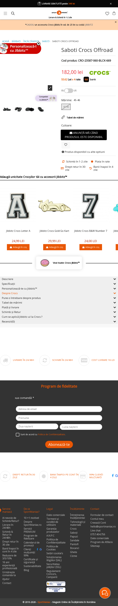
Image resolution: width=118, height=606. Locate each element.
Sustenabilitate (32, 566)
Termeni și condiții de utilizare (52, 522)
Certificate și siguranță (31, 561)
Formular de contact (101, 515)
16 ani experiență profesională (9, 565)
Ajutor (6, 579)
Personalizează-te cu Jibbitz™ (59, 288)
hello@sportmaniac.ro (103, 526)
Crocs (73, 528)
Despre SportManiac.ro (32, 523)
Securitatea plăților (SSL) (53, 566)
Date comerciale (55, 515)
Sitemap (95, 546)
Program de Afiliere (101, 542)
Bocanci (74, 548)
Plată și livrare (59, 307)
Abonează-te (59, 444)
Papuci (74, 536)
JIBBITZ (89, 24)
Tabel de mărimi (59, 302)
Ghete (73, 552)
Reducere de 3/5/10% (9, 557)
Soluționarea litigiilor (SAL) (54, 559)
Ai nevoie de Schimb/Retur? (10, 520)
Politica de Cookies (52, 548)
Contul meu (97, 519)
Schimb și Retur (59, 312)
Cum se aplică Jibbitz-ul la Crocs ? (59, 316)
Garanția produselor (52, 530)
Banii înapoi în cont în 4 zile (10, 550)
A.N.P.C (50, 535)
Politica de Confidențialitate (51, 434)
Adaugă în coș (18, 247)
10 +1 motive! (31, 518)
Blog (26, 570)
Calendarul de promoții (31, 544)
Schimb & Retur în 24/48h (7, 534)
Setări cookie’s (54, 553)
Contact (6, 583)
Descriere (59, 279)
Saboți (73, 532)
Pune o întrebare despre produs (59, 298)
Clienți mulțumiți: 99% (29, 552)
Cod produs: (69, 60)
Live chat (95, 530)
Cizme (73, 556)
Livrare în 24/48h (7, 526)
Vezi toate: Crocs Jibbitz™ (66, 262)
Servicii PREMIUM (29, 530)
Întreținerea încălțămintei (77, 517)
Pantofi (74, 544)
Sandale (74, 540)
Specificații (59, 284)
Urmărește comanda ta (9, 574)
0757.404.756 (97, 534)
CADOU (30, 24)
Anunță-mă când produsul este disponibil (84, 135)
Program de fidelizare (30, 537)
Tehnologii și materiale (77, 524)
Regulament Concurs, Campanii (53, 574)
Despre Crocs (59, 293)
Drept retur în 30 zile (10, 543)
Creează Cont (98, 522)
